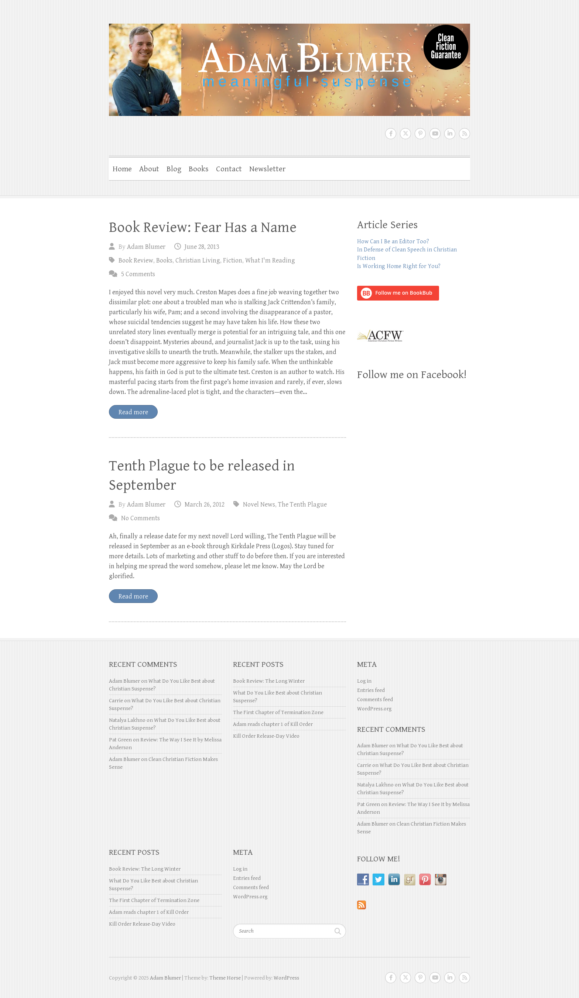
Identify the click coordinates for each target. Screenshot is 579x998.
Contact (229, 169)
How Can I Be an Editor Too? (393, 241)
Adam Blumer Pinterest (420, 133)
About (149, 169)
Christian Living (197, 260)
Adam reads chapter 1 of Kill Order (273, 724)
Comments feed (375, 699)
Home (122, 169)
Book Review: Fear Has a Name (203, 227)
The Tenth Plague (302, 504)
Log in (364, 681)
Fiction (232, 260)
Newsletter (267, 169)
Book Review (136, 260)
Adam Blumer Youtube (435, 133)
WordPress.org (374, 709)
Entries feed (371, 690)
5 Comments (138, 274)
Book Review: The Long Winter (269, 681)
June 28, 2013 (202, 247)
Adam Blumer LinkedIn (449, 133)
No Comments (140, 518)
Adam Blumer (146, 247)
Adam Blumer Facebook (390, 133)
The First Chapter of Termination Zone (278, 712)
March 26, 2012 (205, 504)
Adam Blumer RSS (464, 133)
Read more (133, 412)
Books (199, 169)
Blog (174, 169)
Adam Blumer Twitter (405, 133)
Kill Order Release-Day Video (266, 736)
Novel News (259, 504)
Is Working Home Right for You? (399, 266)
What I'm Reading (270, 260)
